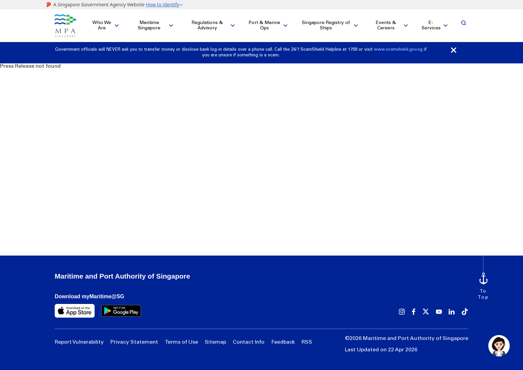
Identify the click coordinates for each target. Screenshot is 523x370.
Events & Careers (386, 26)
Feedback (283, 342)
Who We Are (101, 26)
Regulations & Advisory (207, 26)
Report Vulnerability (79, 342)
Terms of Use (181, 342)
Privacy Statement (134, 342)
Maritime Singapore (149, 26)
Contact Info (249, 342)
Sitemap (215, 342)
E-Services (431, 26)
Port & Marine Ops (264, 26)
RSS (307, 342)
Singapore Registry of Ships (326, 26)
